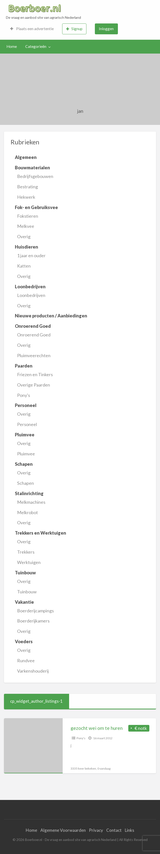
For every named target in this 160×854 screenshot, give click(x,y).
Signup (74, 28)
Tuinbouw (27, 591)
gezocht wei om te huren (97, 728)
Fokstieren (27, 216)
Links (129, 830)
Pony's (23, 395)
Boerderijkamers (33, 620)
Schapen (25, 483)
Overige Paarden (33, 385)
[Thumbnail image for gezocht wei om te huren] (33, 745)
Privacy (96, 830)
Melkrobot (27, 512)
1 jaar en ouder (31, 255)
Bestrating (27, 186)
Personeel (27, 424)
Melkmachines (31, 502)
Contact (114, 830)
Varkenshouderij (33, 671)
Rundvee (26, 660)
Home (11, 46)
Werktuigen (29, 562)
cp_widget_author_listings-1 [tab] (36, 701)
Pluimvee (26, 453)
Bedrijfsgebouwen (35, 176)
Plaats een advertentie (32, 28)
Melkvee (25, 226)
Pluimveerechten (34, 355)
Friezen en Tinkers (35, 374)
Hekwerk (26, 197)
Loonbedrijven (31, 295)
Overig (23, 236)
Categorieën (35, 46)
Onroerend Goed (34, 334)
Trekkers (25, 552)
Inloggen (106, 28)
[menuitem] (32, 29)
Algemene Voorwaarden (63, 830)
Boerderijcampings (35, 610)
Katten (24, 266)
